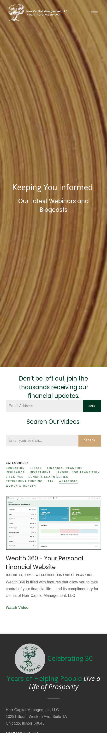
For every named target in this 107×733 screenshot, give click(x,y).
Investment (40, 472)
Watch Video (17, 608)
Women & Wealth (21, 486)
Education (15, 468)
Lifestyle (15, 477)
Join (92, 406)
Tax (51, 481)
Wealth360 (68, 481)
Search (89, 440)
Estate (36, 468)
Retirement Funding (24, 481)
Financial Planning (65, 468)
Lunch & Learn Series (48, 477)
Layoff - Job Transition (78, 472)
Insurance (15, 472)
